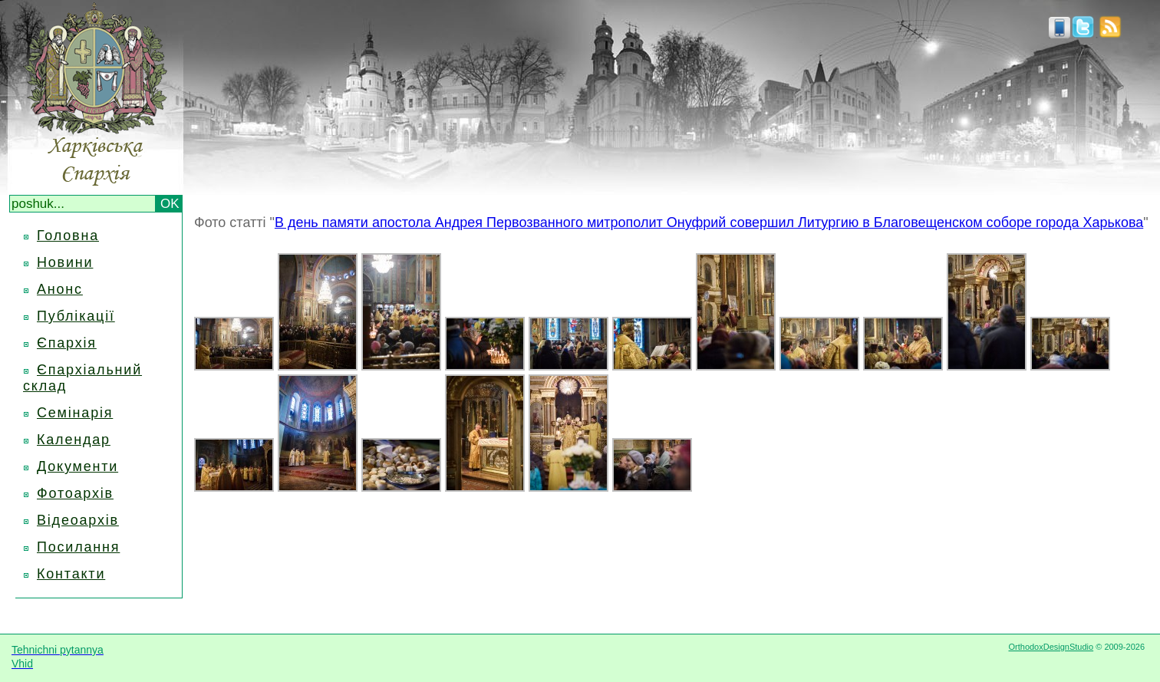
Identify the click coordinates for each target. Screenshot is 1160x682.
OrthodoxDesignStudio (1050, 646)
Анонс (60, 289)
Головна (68, 235)
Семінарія (75, 412)
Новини (65, 262)
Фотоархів (75, 493)
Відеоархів (78, 520)
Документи (77, 466)
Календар (73, 439)
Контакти (71, 574)
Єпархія (67, 343)
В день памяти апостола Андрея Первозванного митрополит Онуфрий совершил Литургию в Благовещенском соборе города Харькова (709, 222)
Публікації (76, 316)
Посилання (78, 547)
